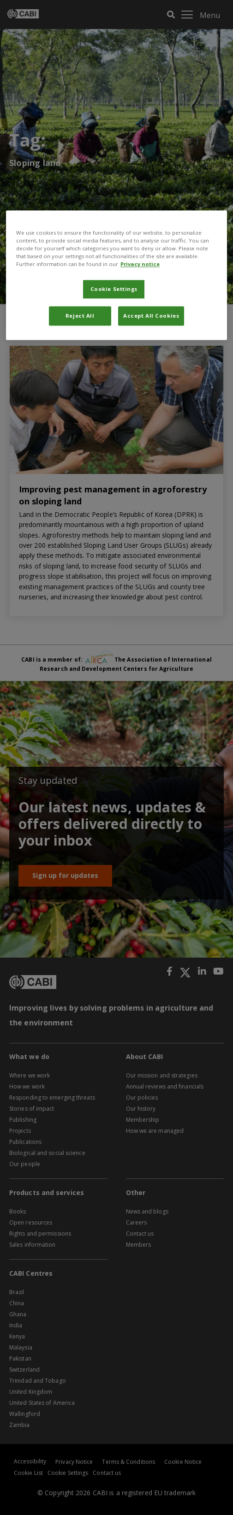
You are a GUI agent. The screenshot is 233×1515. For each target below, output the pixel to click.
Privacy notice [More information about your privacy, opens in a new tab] (140, 264)
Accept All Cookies (151, 316)
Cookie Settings (114, 289)
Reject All (80, 316)
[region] (116, 275)
